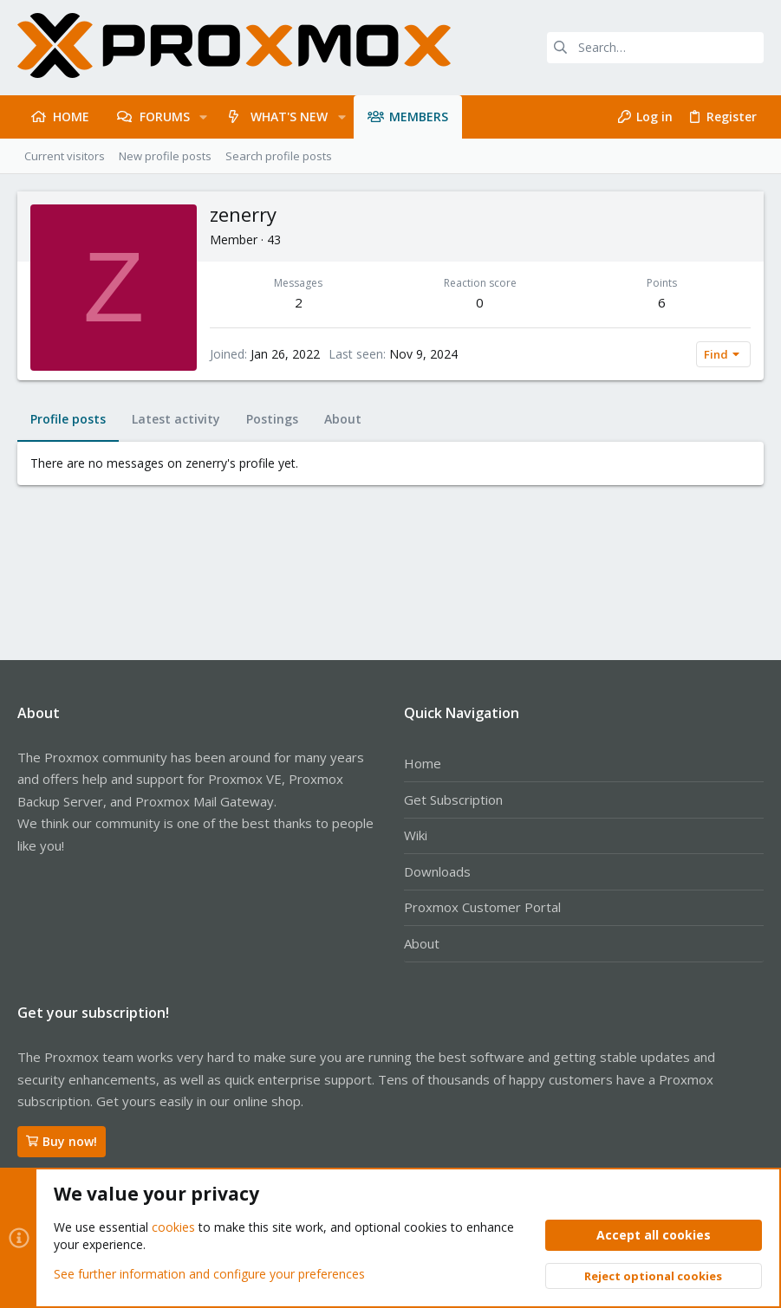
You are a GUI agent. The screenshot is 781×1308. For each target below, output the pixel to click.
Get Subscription (453, 799)
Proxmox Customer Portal (482, 907)
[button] (203, 117)
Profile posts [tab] (68, 419)
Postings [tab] (272, 419)
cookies (173, 1227)
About (421, 943)
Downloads (437, 871)
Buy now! (61, 1141)
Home (422, 763)
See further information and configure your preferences (209, 1273)
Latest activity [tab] (176, 419)
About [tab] (342, 419)
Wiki (415, 835)
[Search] (655, 47)
